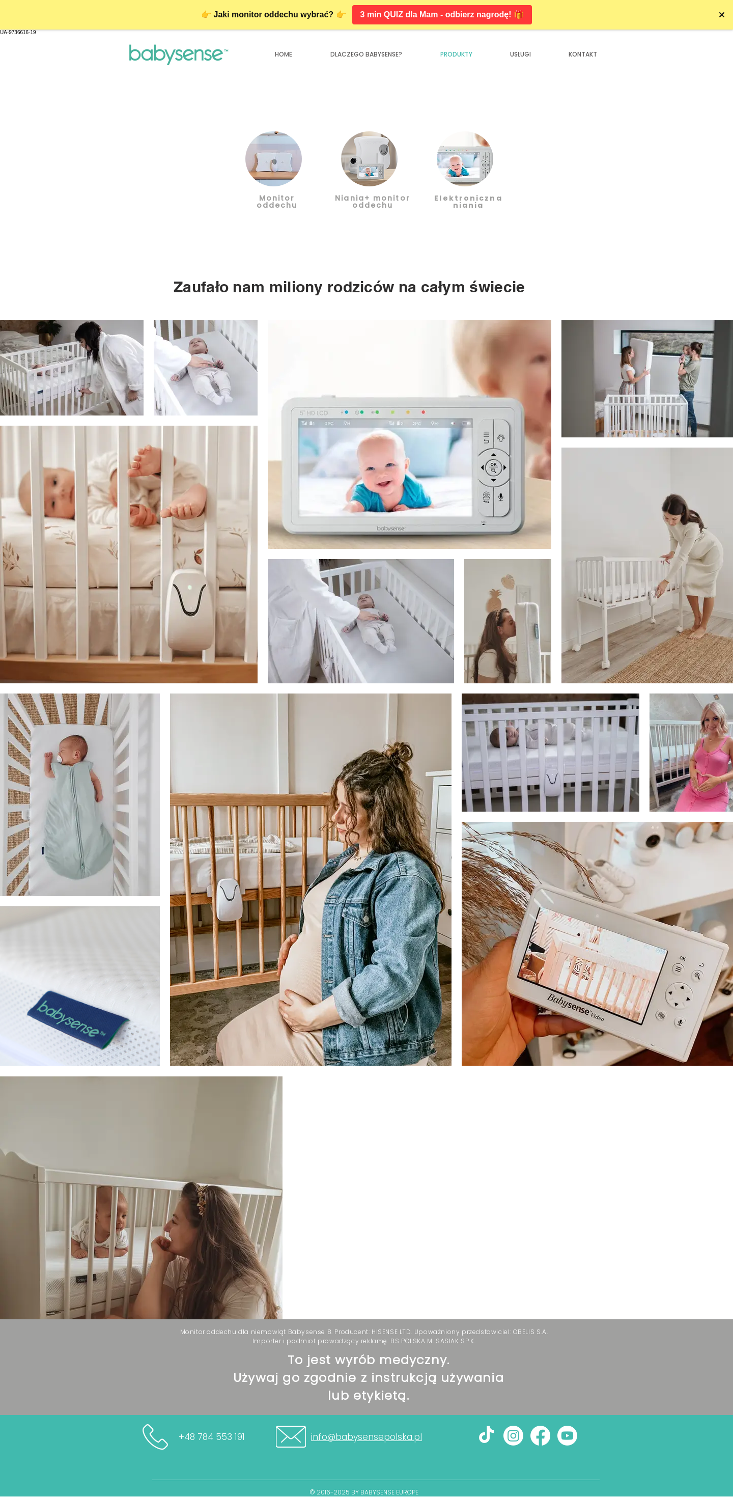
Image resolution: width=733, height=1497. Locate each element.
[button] (583, 54)
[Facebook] (540, 1436)
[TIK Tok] (486, 1436)
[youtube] (567, 1436)
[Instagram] (513, 1436)
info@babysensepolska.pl (366, 1437)
